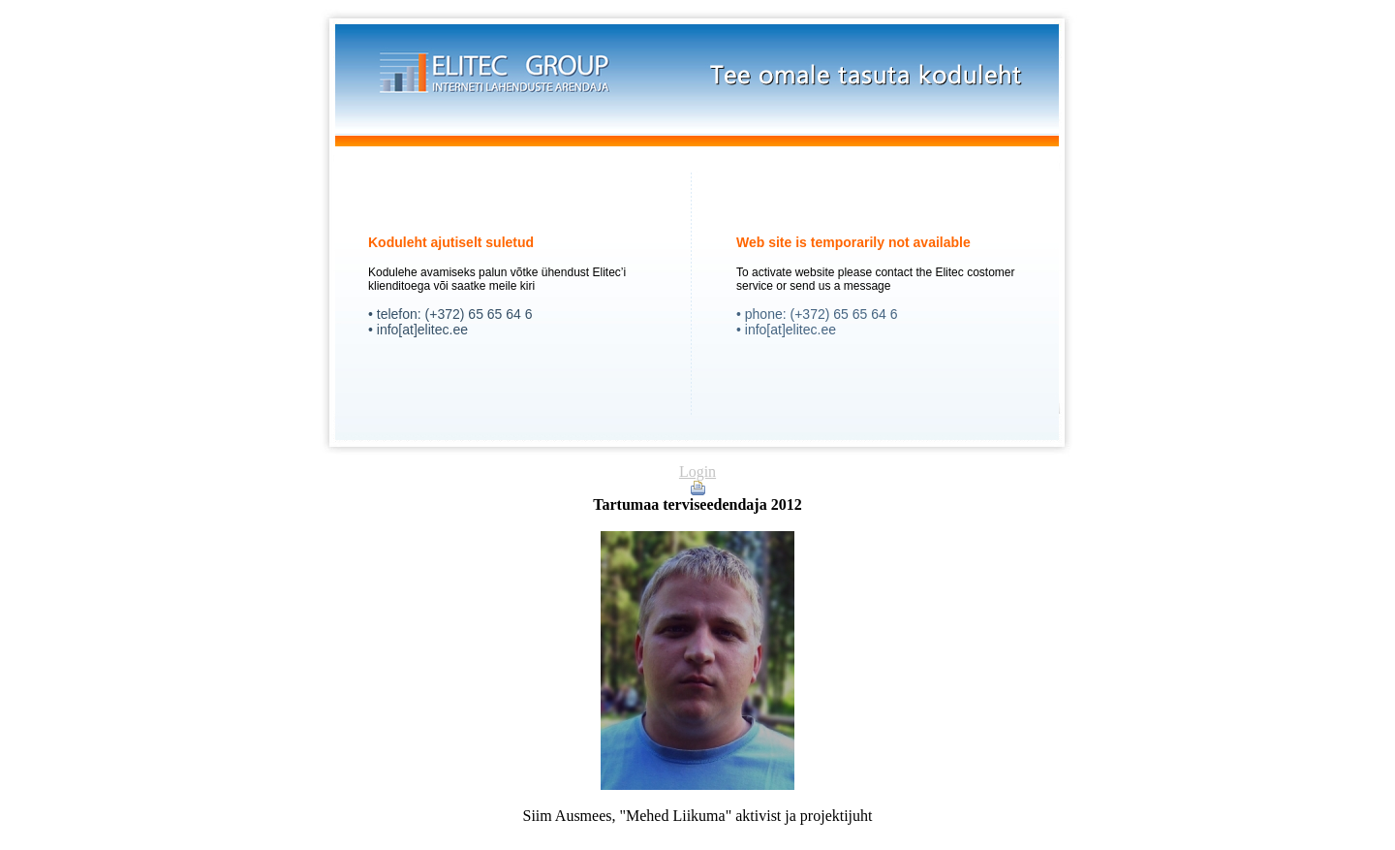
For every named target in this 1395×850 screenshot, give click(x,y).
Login (697, 471)
